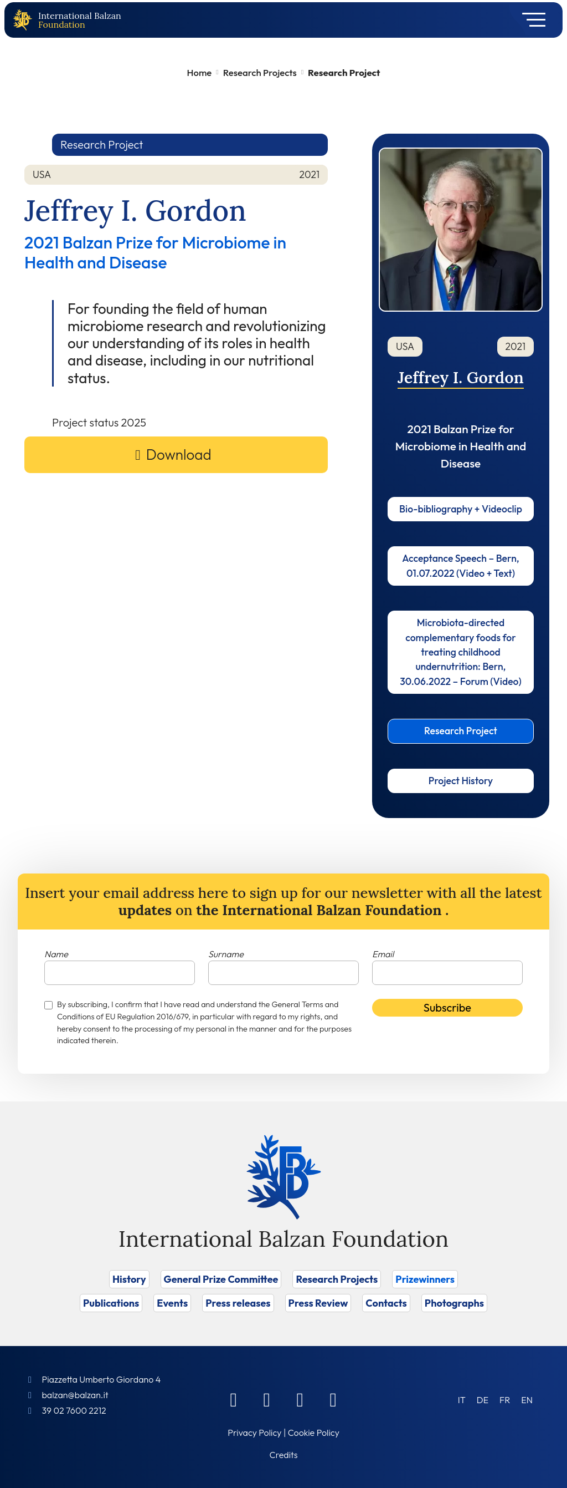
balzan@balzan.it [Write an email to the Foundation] (75, 1394)
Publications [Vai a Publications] (111, 1303)
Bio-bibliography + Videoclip (460, 508)
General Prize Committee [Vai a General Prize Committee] (221, 1279)
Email (383, 953)
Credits (284, 1454)
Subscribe (447, 1007)
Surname (226, 953)
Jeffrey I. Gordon (461, 377)
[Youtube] (333, 1399)
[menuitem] (461, 1399)
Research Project (460, 730)
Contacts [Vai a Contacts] (386, 1303)
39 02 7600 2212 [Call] (74, 1410)
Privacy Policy (254, 1432)
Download (179, 454)
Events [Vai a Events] (172, 1303)
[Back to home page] (25, 20)
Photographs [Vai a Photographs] (454, 1303)
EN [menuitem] (527, 1399)
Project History (461, 780)
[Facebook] (233, 1399)
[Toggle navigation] (530, 20)
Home (199, 72)
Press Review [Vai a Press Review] (318, 1303)
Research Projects (260, 72)
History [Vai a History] (129, 1279)
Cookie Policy (313, 1432)
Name (56, 953)
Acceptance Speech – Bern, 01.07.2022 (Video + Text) (460, 565)
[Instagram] (300, 1399)
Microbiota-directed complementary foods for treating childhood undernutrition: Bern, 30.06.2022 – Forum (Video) (461, 652)
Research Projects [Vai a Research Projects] (337, 1279)
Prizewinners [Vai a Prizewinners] (425, 1279)
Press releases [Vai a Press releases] (237, 1303)
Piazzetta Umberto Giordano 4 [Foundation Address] (101, 1379)
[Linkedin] (267, 1399)
